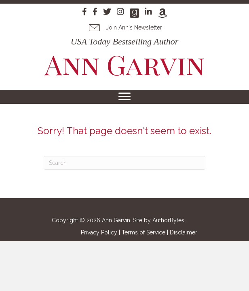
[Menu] (124, 96)
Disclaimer (183, 232)
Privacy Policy (99, 232)
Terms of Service (143, 232)
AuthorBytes (168, 220)
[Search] (124, 163)
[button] (124, 27)
